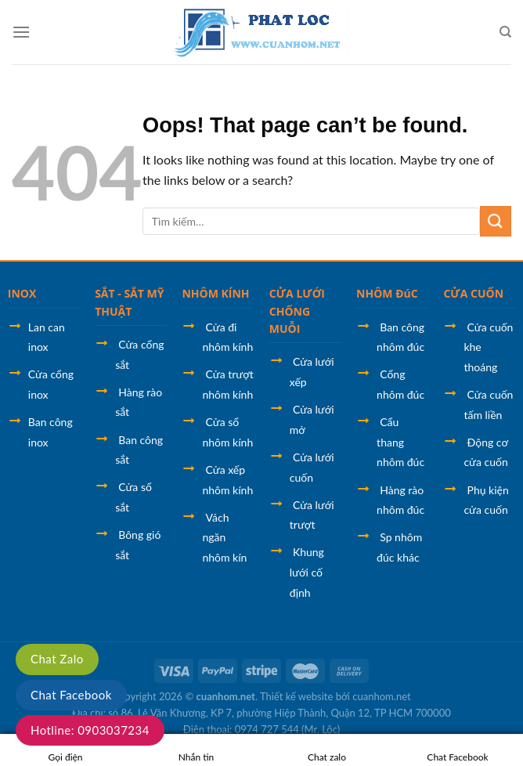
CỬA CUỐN (473, 293)
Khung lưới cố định (307, 571)
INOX (22, 293)
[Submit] (495, 221)
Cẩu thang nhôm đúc (400, 441)
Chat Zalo (57, 659)
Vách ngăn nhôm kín (224, 537)
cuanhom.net (226, 696)
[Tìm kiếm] (505, 32)
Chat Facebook (71, 695)
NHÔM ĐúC (387, 293)
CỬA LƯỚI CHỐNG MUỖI (297, 311)
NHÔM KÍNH (215, 293)
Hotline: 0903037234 (90, 730)
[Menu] (21, 32)
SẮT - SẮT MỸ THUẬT (129, 302)
